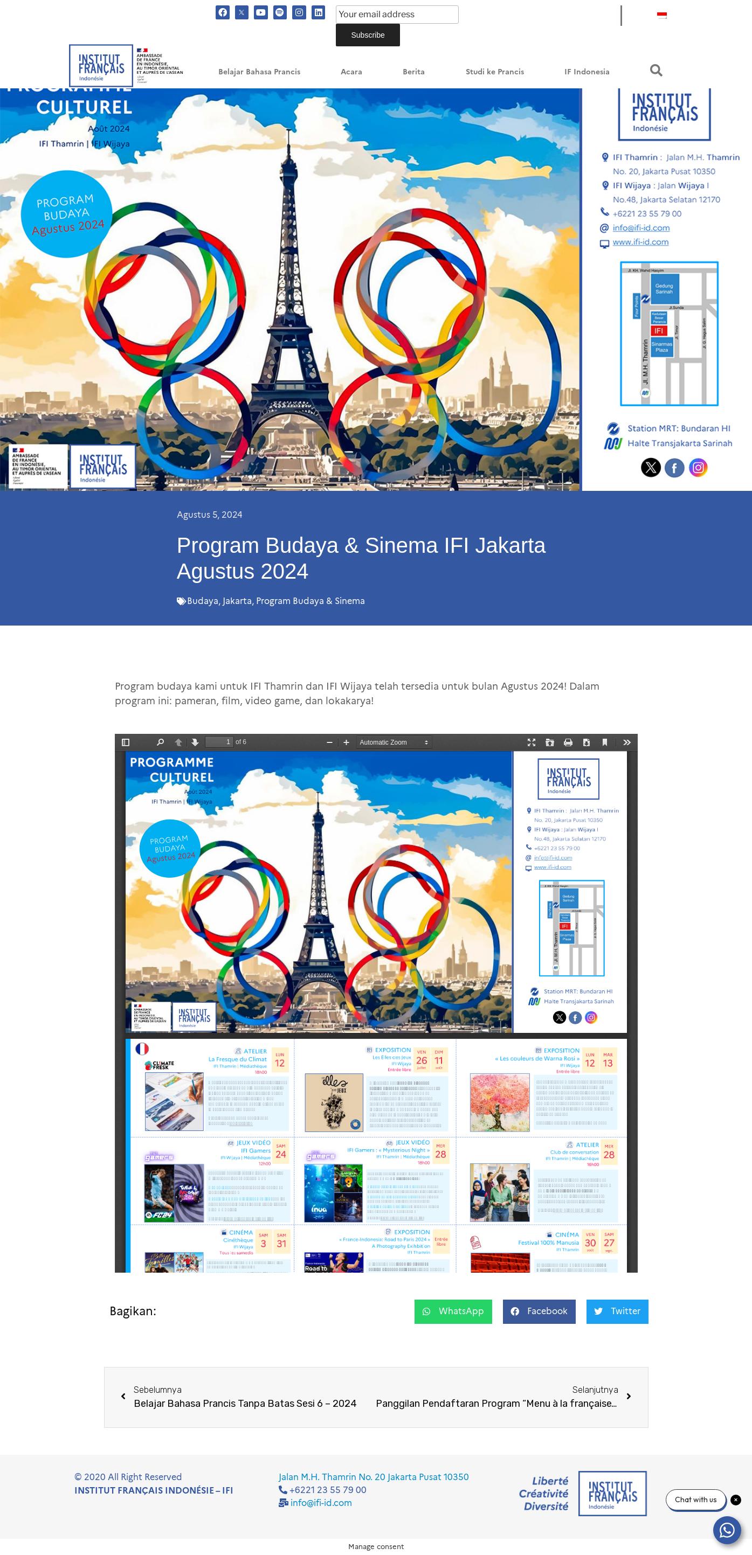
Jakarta (237, 601)
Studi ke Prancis (495, 72)
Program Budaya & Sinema (310, 601)
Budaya (202, 601)
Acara (351, 72)
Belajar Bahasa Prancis (259, 72)
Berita (414, 72)
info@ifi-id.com (321, 1503)
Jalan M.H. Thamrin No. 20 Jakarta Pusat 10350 (374, 1477)
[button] (656, 70)
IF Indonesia (587, 72)
